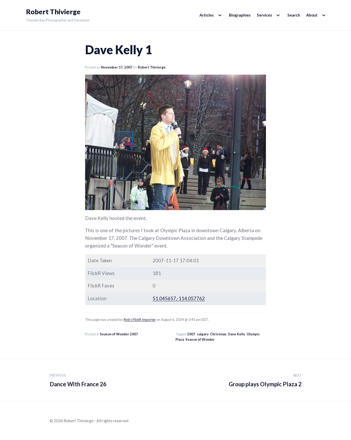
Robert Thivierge (53, 12)
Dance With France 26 (78, 379)
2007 (191, 334)
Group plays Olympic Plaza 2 (265, 379)
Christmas (218, 334)
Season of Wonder (200, 339)
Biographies (240, 15)
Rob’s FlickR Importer (140, 320)
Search (293, 15)
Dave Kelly (236, 334)
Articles (206, 15)
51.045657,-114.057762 (179, 298)
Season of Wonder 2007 (119, 334)
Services (264, 15)
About (312, 15)
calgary (203, 334)
